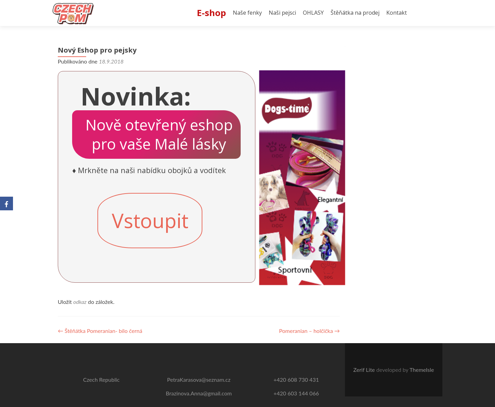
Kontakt (396, 12)
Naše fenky (247, 12)
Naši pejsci (282, 12)
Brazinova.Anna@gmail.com (199, 393)
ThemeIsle (422, 369)
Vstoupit (150, 220)
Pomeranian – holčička (309, 330)
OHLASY (313, 12)
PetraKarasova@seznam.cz (198, 379)
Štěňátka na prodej (355, 12)
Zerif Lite (364, 369)
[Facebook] (6, 203)
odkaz (79, 301)
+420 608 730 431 (296, 379)
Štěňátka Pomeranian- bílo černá (100, 330)
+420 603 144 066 (296, 393)
